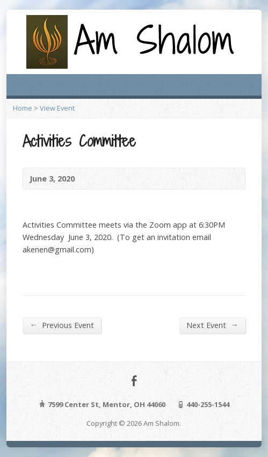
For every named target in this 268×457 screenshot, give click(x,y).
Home (22, 108)
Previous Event (61, 325)
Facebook (134, 380)
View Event (57, 108)
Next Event (212, 325)
